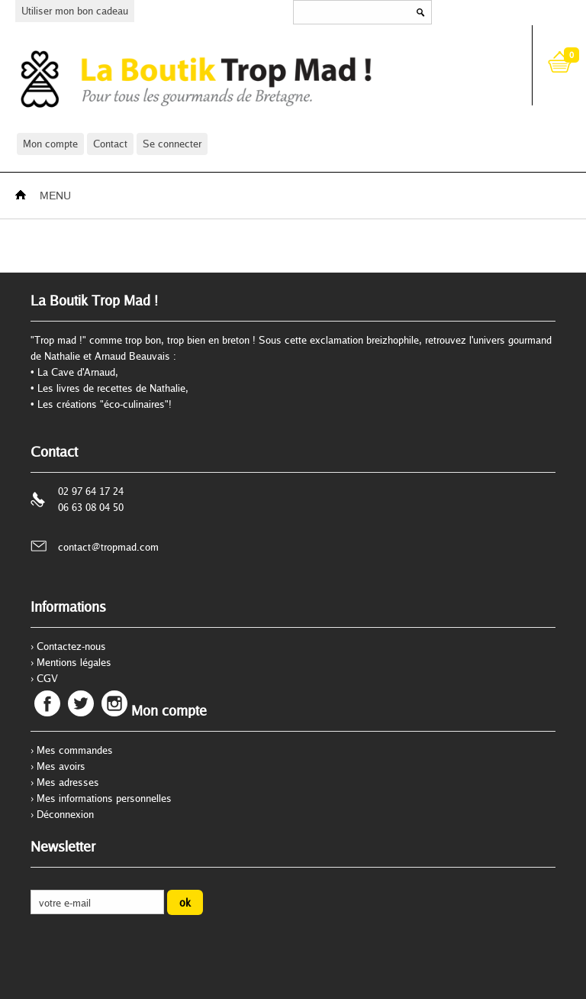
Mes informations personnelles (104, 798)
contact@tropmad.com (108, 547)
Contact (110, 143)
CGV (47, 678)
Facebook (47, 703)
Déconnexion (65, 814)
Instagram (114, 703)
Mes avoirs (61, 766)
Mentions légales (74, 662)
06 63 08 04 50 (91, 507)
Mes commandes (75, 750)
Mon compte (50, 143)
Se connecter (172, 143)
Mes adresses (68, 782)
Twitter (81, 703)
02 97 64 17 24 (91, 491)
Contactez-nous (71, 646)
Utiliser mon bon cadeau (74, 11)
